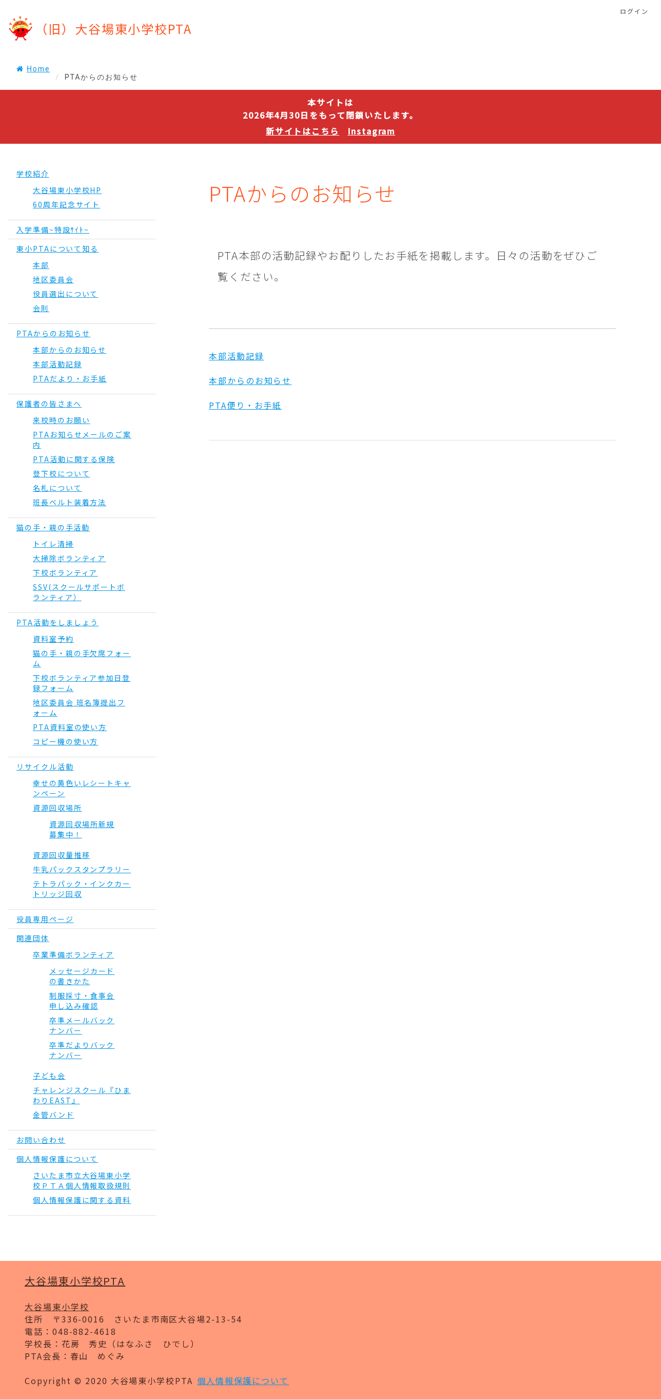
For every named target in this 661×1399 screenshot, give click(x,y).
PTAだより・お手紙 (70, 378)
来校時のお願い (61, 420)
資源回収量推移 (61, 855)
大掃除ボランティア (69, 558)
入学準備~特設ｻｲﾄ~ (52, 229)
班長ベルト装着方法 (69, 502)
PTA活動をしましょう (57, 622)
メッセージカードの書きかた (81, 976)
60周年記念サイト (66, 204)
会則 (41, 308)
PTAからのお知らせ (53, 333)
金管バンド (53, 1114)
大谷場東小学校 (57, 1306)
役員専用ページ (44, 919)
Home (33, 69)
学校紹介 (32, 173)
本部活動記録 (57, 364)
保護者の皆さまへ (49, 403)
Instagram (371, 131)
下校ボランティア (65, 572)
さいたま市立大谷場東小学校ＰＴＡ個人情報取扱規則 (82, 1180)
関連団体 (32, 938)
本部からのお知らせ (69, 349)
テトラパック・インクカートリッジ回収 (82, 888)
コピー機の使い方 (65, 741)
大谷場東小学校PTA (75, 1280)
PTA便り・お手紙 (245, 405)
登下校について (61, 473)
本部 (41, 265)
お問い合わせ (41, 1140)
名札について (57, 488)
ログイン (634, 11)
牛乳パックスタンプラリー (82, 869)
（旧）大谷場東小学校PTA (113, 28)
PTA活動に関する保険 (74, 459)
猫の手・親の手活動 (53, 527)
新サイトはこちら (302, 131)
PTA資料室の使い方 (70, 727)
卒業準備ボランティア (73, 954)
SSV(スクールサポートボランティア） (79, 592)
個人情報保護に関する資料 (82, 1200)
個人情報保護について (57, 1159)
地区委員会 (53, 279)
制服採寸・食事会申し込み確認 (81, 1000)
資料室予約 (53, 639)
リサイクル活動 (44, 766)
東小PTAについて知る (57, 248)
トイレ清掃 (53, 544)
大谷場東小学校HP (67, 190)
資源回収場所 (57, 807)
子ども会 (49, 1075)
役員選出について (65, 294)
